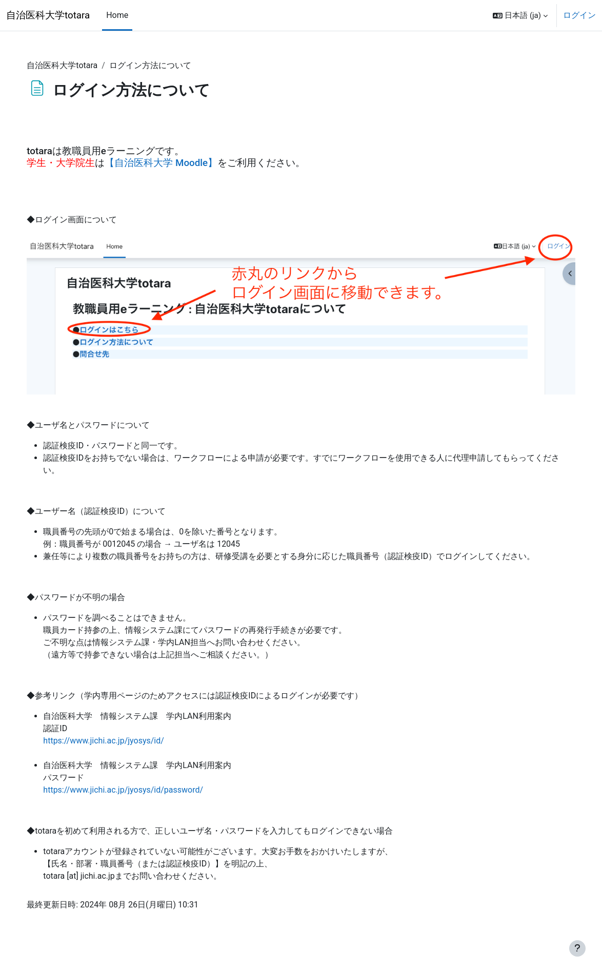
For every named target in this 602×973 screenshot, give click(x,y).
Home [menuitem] (117, 15)
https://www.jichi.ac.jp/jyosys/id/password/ (147, 788)
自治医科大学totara (48, 15)
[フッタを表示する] (577, 948)
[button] (520, 15)
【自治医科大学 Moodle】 (184, 163)
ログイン (579, 15)
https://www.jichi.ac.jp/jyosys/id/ (127, 739)
